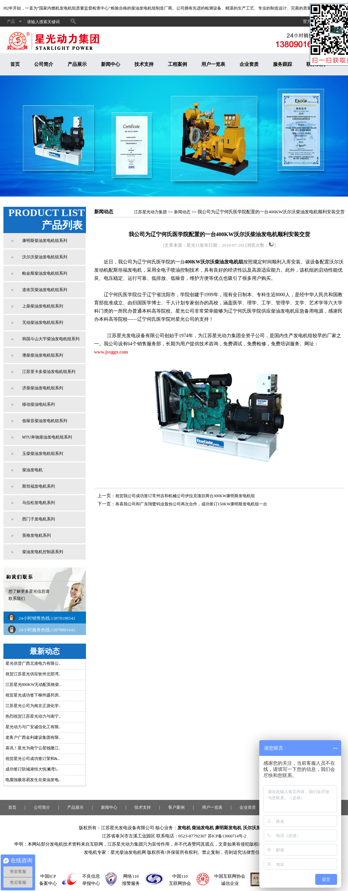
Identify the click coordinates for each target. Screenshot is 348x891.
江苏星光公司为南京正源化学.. (33, 705)
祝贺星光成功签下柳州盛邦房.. (33, 695)
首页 (15, 64)
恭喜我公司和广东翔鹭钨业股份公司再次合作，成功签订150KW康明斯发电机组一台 (191, 504)
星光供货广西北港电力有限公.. (33, 663)
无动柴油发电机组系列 (42, 322)
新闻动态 (182, 212)
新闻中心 (110, 64)
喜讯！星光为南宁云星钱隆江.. (33, 748)
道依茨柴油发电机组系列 (44, 289)
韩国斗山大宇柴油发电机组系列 (50, 338)
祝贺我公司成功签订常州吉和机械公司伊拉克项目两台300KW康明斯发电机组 (185, 495)
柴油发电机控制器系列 (42, 551)
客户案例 (176, 807)
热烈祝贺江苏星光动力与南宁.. (33, 716)
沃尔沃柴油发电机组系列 (44, 257)
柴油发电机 (32, 470)
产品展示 (77, 64)
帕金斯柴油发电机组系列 (44, 273)
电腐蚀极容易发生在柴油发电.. (33, 779)
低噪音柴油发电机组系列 (44, 420)
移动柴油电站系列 (38, 404)
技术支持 (144, 64)
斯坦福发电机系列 (38, 486)
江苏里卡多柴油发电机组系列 (48, 371)
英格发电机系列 (36, 535)
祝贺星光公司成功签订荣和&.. (32, 758)
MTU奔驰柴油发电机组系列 (47, 437)
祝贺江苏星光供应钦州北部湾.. (33, 674)
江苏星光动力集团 (150, 212)
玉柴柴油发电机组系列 (42, 453)
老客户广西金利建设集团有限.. (33, 737)
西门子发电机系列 (38, 519)
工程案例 (177, 64)
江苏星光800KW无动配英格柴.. (33, 684)
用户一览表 (213, 64)
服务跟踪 (282, 64)
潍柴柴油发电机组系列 (42, 355)
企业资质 (249, 64)
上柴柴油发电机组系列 (42, 306)
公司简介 (43, 64)
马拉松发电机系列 (38, 502)
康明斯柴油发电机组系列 (44, 240)
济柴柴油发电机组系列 (42, 388)
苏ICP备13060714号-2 (227, 836)
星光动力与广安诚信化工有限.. (33, 726)
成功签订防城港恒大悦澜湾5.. (32, 769)
